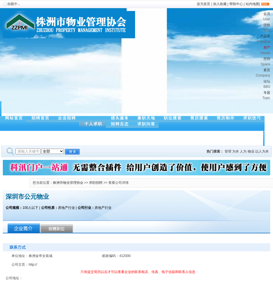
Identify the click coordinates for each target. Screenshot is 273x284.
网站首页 (14, 118)
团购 (190, 28)
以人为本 (262, 151)
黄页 (190, 73)
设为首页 (203, 4)
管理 (228, 151)
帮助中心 (236, 4)
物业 (251, 151)
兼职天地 (146, 118)
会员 (190, 17)
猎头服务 (120, 118)
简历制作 (226, 118)
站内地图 (252, 4)
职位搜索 (173, 118)
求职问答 (146, 124)
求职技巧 (252, 118)
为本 (235, 151)
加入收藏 (220, 4)
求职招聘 (95, 183)
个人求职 (93, 124)
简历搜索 (199, 118)
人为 (243, 151)
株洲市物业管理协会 (68, 183)
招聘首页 (41, 118)
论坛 (190, 84)
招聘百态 (120, 124)
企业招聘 (67, 118)
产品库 (190, 39)
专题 (190, 96)
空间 (190, 62)
